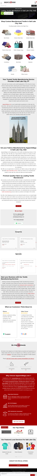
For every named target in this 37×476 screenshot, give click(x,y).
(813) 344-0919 (20, 219)
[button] (15, 339)
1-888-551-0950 (10, 12)
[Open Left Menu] (1, 3)
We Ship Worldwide (18, 345)
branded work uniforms (24, 381)
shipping (9, 354)
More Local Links (18, 8)
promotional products (22, 386)
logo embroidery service (12, 170)
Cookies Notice (24, 469)
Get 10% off (4, 427)
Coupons (18, 232)
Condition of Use (17, 469)
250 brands (14, 396)
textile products (31, 293)
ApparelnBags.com (7, 104)
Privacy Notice (12, 469)
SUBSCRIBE (18, 465)
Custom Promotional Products (11, 381)
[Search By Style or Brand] (15, 6)
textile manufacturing (6, 191)
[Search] (34, 6)
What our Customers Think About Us (18, 307)
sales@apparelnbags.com (18, 216)
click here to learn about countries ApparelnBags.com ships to (20, 358)
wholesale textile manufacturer (26, 285)
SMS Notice (20, 469)
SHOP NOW (18, 302)
